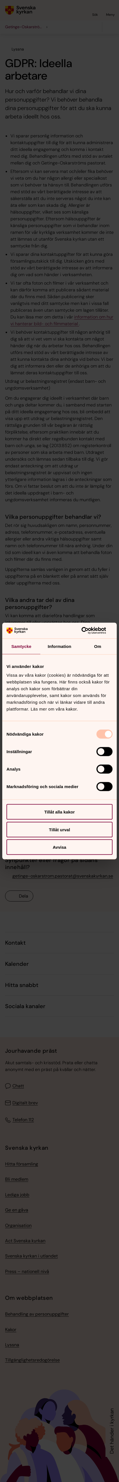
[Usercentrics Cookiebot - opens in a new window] (88, 630)
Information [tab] (59, 646)
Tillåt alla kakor (59, 812)
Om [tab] (97, 646)
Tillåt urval (59, 829)
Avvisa (59, 847)
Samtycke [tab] (21, 646)
